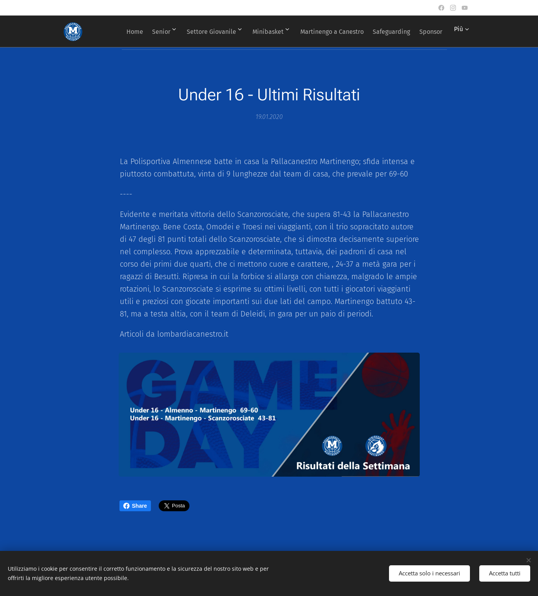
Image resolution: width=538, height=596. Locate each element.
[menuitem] (145, 31)
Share (135, 506)
